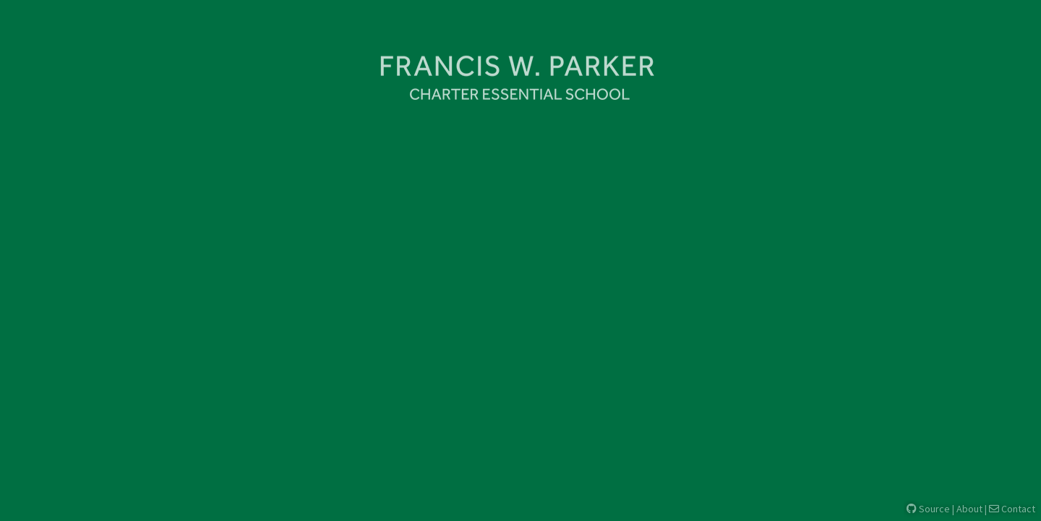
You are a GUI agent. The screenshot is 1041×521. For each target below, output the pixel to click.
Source (928, 508)
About (969, 508)
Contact (1012, 508)
